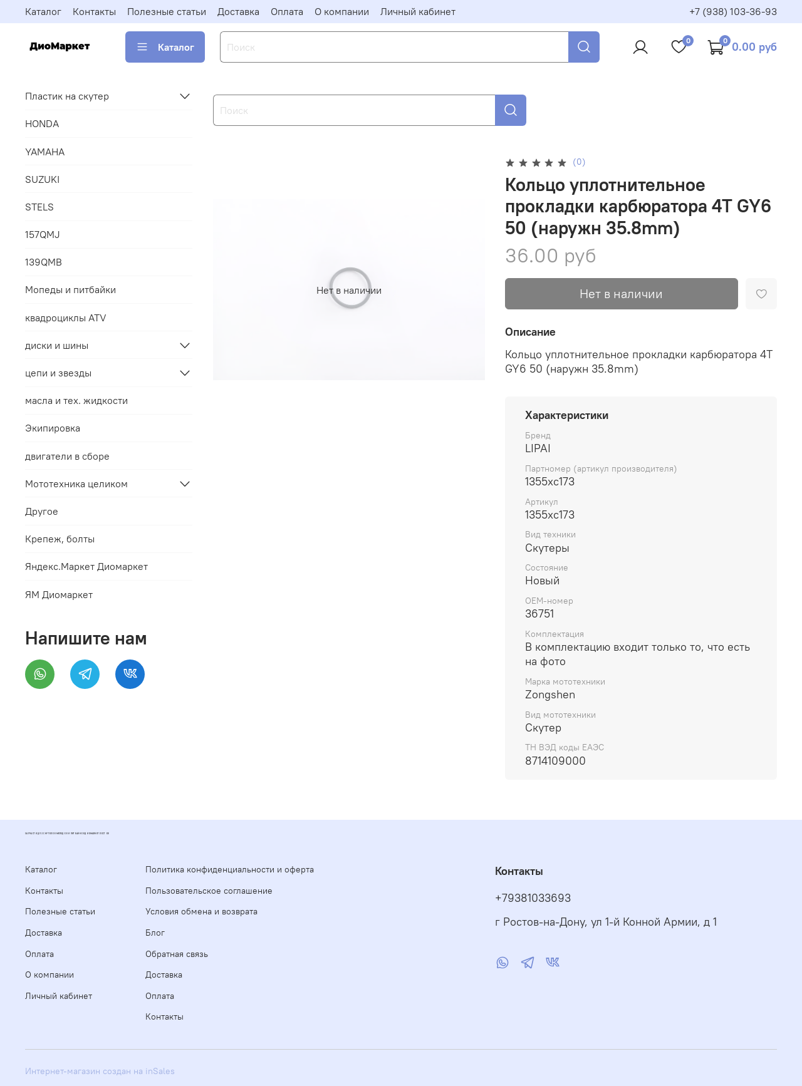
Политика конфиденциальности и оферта (229, 869)
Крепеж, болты (60, 538)
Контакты (94, 11)
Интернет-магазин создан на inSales (100, 1071)
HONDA (42, 123)
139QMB (43, 262)
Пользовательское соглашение (209, 890)
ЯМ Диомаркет (59, 594)
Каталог (43, 11)
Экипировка (52, 427)
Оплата (287, 11)
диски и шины (56, 345)
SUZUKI (42, 179)
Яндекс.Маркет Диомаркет (86, 566)
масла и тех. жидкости (76, 400)
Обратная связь (176, 953)
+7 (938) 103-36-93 (733, 11)
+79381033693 (533, 898)
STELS (39, 206)
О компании (342, 11)
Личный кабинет (418, 11)
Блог (155, 932)
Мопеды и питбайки (70, 289)
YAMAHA (45, 151)
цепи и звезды (58, 372)
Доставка (238, 11)
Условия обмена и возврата (201, 911)
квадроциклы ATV (66, 317)
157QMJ (42, 234)
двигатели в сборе (67, 456)
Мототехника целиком (76, 483)
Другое (41, 511)
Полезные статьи (166, 11)
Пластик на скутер (67, 96)
